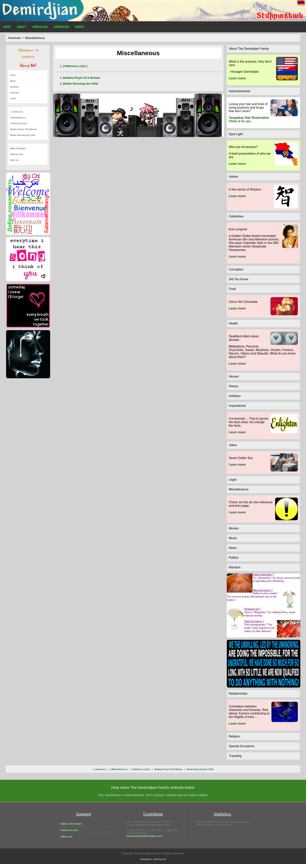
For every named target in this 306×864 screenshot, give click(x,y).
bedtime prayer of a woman (23, 129)
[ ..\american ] (16, 112)
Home (7, 27)
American (39, 27)
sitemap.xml (159, 859)
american (14, 38)
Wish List (14, 160)
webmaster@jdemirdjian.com (144, 836)
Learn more (237, 78)
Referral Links (16, 154)
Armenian (61, 27)
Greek (79, 27)
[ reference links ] (19, 123)
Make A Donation (18, 148)
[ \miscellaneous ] (18, 117)
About (21, 27)
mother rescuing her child (22, 135)
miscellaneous (35, 38)
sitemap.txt (146, 859)
